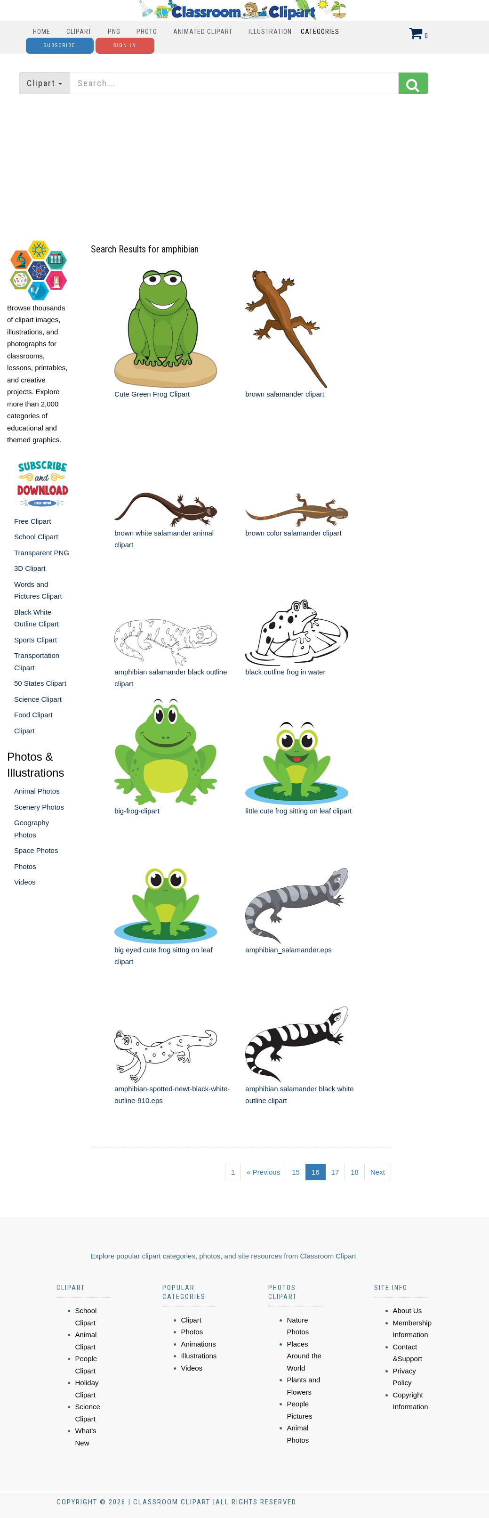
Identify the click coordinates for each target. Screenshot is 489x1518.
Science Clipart (38, 699)
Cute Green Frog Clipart (152, 394)
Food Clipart (33, 715)
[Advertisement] (245, 167)
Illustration (270, 31)
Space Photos (36, 850)
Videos (25, 882)
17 (335, 1172)
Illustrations (199, 1356)
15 (296, 1172)
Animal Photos (37, 791)
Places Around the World (304, 1356)
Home (41, 31)
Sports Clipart (35, 640)
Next (377, 1172)
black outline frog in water (285, 672)
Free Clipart (32, 521)
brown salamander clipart (284, 394)
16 (316, 1172)
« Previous (263, 1172)
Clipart (79, 31)
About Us (407, 1311)
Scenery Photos (39, 807)
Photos (25, 866)
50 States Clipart (40, 683)
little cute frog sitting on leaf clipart (298, 811)
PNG (114, 31)
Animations (198, 1344)
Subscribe (60, 45)
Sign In (124, 45)
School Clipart (36, 537)
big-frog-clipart (137, 811)
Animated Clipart (202, 31)
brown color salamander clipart (293, 533)
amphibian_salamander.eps (288, 950)
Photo (146, 31)
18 (355, 1172)
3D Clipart (30, 568)
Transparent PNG (41, 553)
